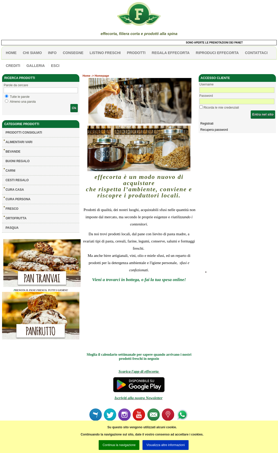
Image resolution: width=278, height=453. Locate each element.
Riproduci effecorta (217, 53)
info (52, 53)
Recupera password (214, 130)
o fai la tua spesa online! (163, 279)
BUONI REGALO (17, 161)
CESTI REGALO (17, 180)
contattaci (256, 53)
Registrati (207, 123)
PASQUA (11, 228)
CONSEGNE (73, 53)
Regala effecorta (171, 53)
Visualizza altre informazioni (165, 445)
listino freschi (105, 53)
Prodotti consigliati (23, 132)
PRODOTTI (136, 53)
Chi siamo (32, 53)
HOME (11, 53)
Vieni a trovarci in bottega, (116, 279)
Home (86, 75)
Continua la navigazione (119, 445)
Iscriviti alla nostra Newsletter (138, 398)
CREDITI (13, 66)
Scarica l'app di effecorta (139, 371)
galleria (35, 66)
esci (55, 66)
